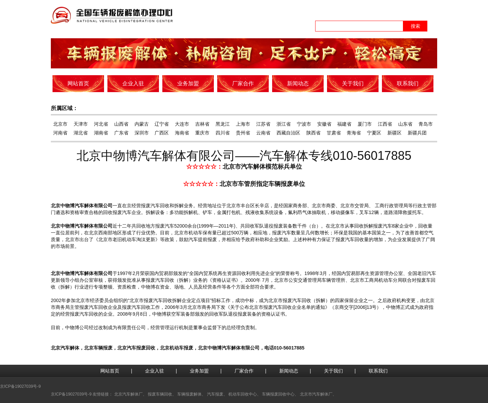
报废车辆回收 (160, 394)
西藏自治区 (288, 132)
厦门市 (365, 124)
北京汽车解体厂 (128, 394)
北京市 (60, 124)
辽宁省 (162, 124)
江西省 (385, 124)
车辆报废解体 (189, 394)
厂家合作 (244, 371)
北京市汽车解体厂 (316, 394)
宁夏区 (374, 132)
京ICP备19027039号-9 (20, 386)
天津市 (81, 124)
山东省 (405, 124)
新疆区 (394, 132)
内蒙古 (142, 124)
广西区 (162, 132)
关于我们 (333, 371)
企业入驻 (154, 371)
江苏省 (263, 124)
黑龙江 (223, 124)
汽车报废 (215, 394)
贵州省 (243, 132)
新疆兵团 (417, 132)
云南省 (263, 132)
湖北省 (81, 132)
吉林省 (202, 124)
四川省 (223, 132)
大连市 (182, 124)
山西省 (121, 124)
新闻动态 (288, 371)
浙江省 (284, 124)
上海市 (243, 124)
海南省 (182, 132)
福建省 (344, 124)
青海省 (354, 132)
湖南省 (101, 132)
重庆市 (202, 132)
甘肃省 (334, 132)
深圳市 (142, 132)
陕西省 (313, 132)
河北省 (101, 124)
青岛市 (426, 124)
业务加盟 (199, 371)
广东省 (121, 132)
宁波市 (304, 124)
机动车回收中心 (242, 394)
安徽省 (324, 124)
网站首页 (109, 371)
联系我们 (378, 371)
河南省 (60, 132)
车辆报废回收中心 (278, 394)
